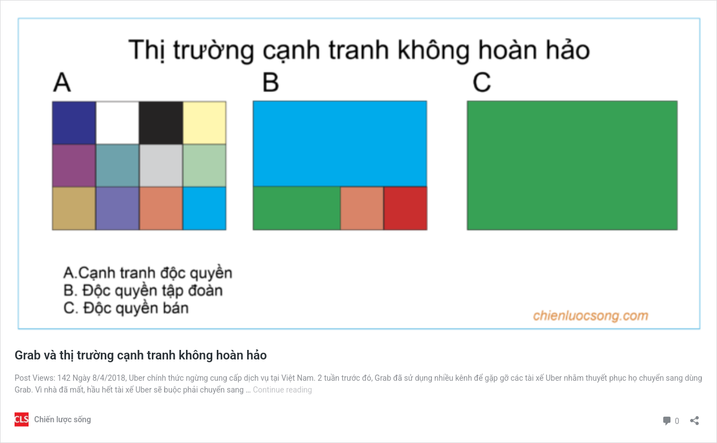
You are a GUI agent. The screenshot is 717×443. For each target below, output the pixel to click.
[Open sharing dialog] (694, 417)
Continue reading (282, 389)
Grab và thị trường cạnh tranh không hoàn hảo (141, 355)
